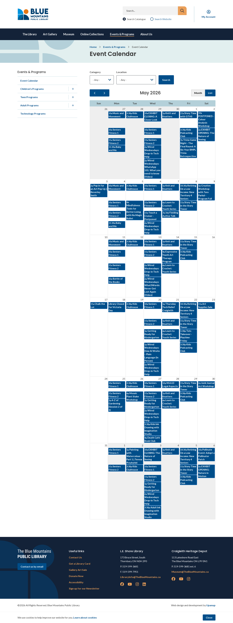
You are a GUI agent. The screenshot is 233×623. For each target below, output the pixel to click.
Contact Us (75, 557)
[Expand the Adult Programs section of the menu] (73, 105)
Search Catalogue (136, 19)
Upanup (210, 605)
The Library (29, 34)
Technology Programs (33, 113)
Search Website (163, 19)
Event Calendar (29, 80)
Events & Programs (122, 34)
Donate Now (76, 576)
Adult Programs (29, 105)
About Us (146, 34)
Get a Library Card (79, 563)
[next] (104, 93)
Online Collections (92, 34)
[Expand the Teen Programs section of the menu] (73, 97)
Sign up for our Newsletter (84, 588)
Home (93, 46)
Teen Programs (29, 97)
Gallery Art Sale (78, 569)
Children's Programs (32, 88)
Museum (68, 34)
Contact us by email (32, 566)
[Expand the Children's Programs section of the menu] (73, 89)
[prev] (95, 93)
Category (95, 72)
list (210, 92)
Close (209, 617)
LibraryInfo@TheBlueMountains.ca (140, 576)
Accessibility (76, 582)
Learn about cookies (85, 617)
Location (121, 72)
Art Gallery (50, 34)
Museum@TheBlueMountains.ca (190, 571)
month (198, 92)
